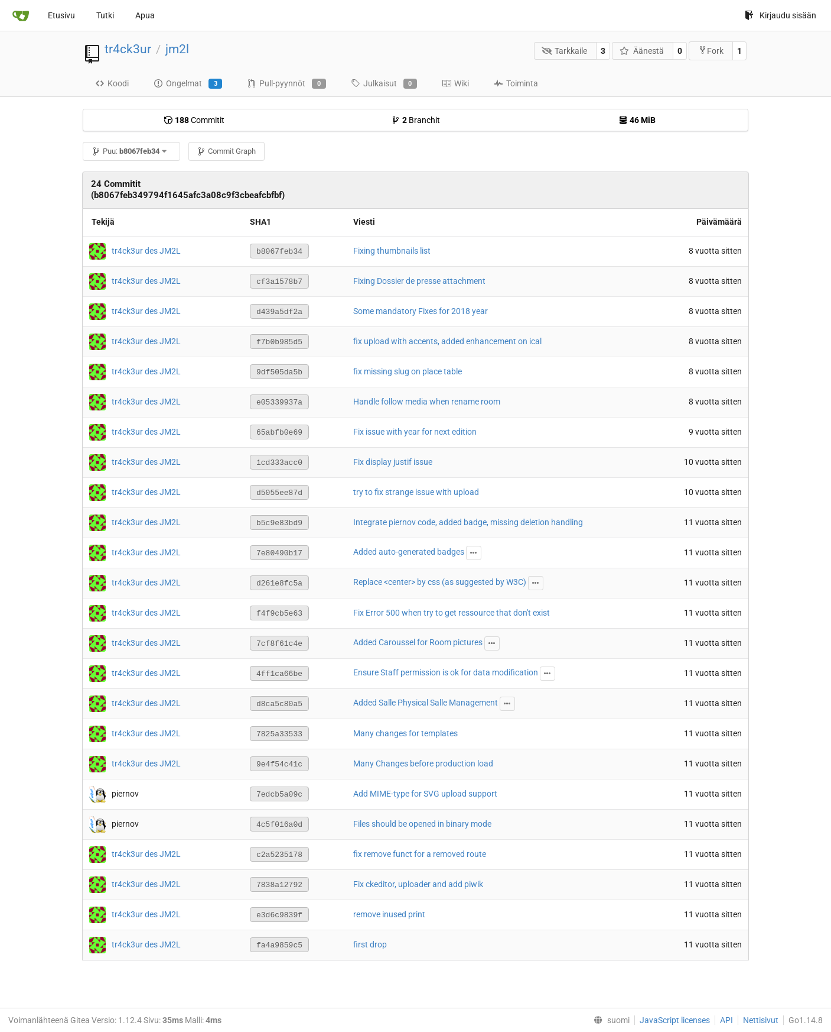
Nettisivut (760, 1020)
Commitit (194, 120)
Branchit (415, 120)
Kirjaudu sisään (780, 15)
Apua (145, 15)
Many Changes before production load (423, 763)
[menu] (609, 1020)
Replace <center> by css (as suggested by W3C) (439, 582)
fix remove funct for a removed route (419, 854)
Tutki (105, 15)
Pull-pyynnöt (286, 84)
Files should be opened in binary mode (422, 824)
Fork (711, 51)
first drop (370, 944)
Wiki (455, 83)
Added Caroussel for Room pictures (418, 642)
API (726, 1020)
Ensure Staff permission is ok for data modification (445, 672)
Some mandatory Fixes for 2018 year (420, 311)
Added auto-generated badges (408, 552)
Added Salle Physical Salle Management (425, 702)
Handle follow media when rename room (426, 401)
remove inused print (389, 914)
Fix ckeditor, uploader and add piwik (418, 884)
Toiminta (516, 83)
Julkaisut (384, 84)
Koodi (112, 83)
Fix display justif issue (392, 462)
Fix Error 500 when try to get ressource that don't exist (451, 612)
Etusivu (61, 15)
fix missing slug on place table (407, 371)
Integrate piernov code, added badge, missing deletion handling (468, 522)
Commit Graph (226, 151)
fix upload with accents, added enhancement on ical (447, 341)
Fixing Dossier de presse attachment (419, 281)
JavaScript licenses (675, 1020)
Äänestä (642, 51)
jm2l (177, 49)
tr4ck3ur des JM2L (146, 250)
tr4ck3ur (128, 49)
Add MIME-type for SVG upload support (425, 793)
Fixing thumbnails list (392, 250)
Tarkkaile (565, 51)
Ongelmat (188, 84)
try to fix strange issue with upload (416, 492)
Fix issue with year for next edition (415, 431)
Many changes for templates (405, 733)
